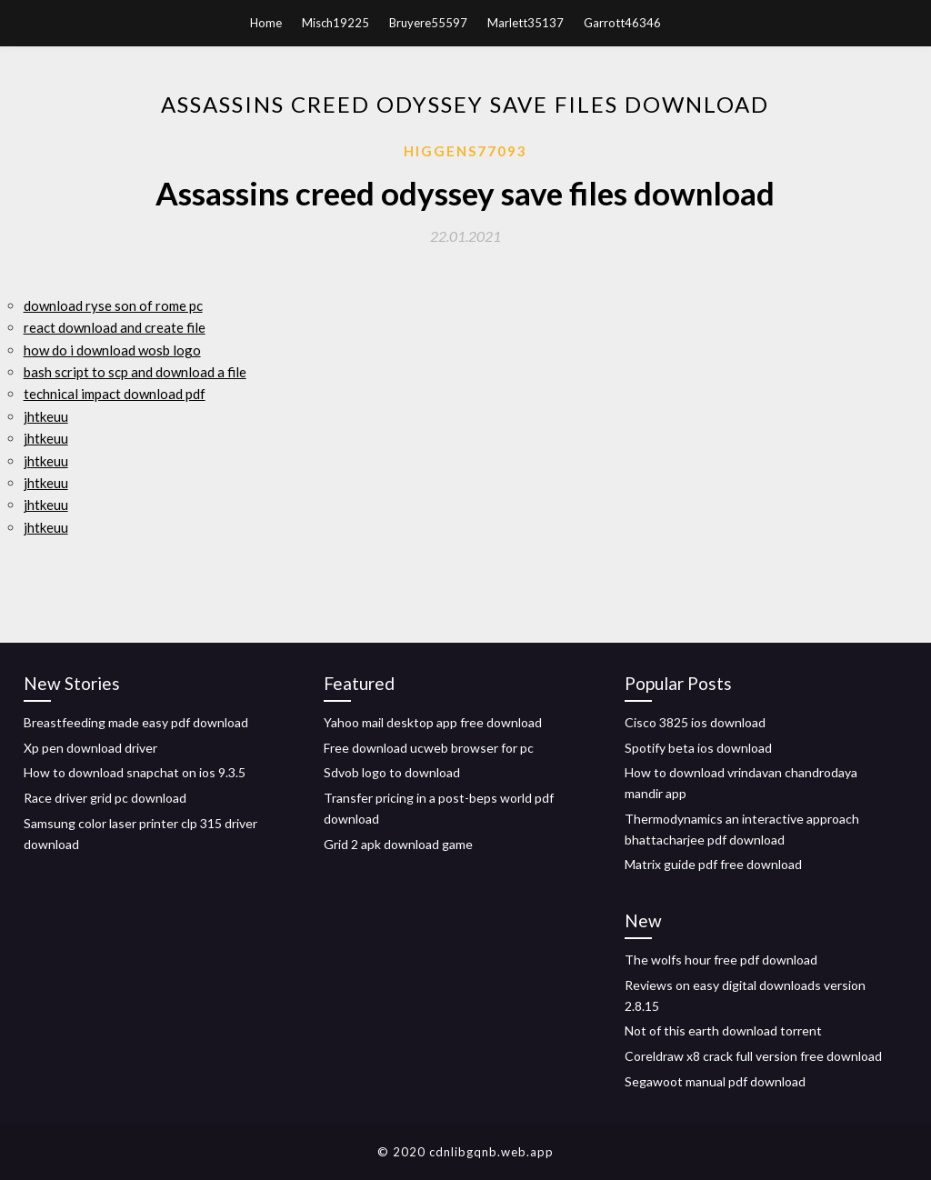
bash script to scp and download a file (135, 372)
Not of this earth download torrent (723, 1030)
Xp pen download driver (90, 747)
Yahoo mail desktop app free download (433, 722)
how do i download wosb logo (112, 350)
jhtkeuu (46, 416)
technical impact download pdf (114, 393)
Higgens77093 (465, 151)
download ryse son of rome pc (113, 305)
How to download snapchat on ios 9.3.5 (134, 772)
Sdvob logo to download (392, 772)
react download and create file (114, 327)
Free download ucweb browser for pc (429, 747)
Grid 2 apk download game (398, 844)
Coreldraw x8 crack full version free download (753, 1056)
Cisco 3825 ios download (695, 722)
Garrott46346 (622, 22)
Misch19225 (335, 22)
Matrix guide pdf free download (713, 864)
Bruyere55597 (428, 22)
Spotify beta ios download (698, 747)
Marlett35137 (525, 22)
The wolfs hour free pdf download (721, 959)
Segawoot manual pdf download (715, 1081)
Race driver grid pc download (105, 797)
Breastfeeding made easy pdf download (136, 722)
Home (266, 22)
